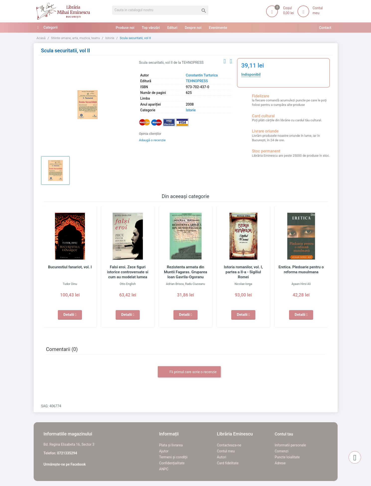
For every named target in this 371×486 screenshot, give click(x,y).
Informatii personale (290, 445)
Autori (221, 457)
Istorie (191, 110)
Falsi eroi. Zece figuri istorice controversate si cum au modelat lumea (127, 272)
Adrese (280, 463)
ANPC (163, 469)
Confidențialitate (172, 463)
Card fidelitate (228, 463)
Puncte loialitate (287, 457)
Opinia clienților (150, 134)
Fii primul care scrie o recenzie (189, 372)
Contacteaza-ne (229, 445)
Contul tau (284, 434)
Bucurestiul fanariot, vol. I (69, 267)
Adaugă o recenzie (152, 140)
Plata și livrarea (171, 445)
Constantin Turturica (202, 75)
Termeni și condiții (173, 457)
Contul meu (226, 451)
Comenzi (282, 451)
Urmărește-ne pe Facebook (65, 464)
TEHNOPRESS (197, 81)
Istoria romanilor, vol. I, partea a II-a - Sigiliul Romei (243, 272)
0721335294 (67, 453)
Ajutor (163, 451)
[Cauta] (160, 10)
